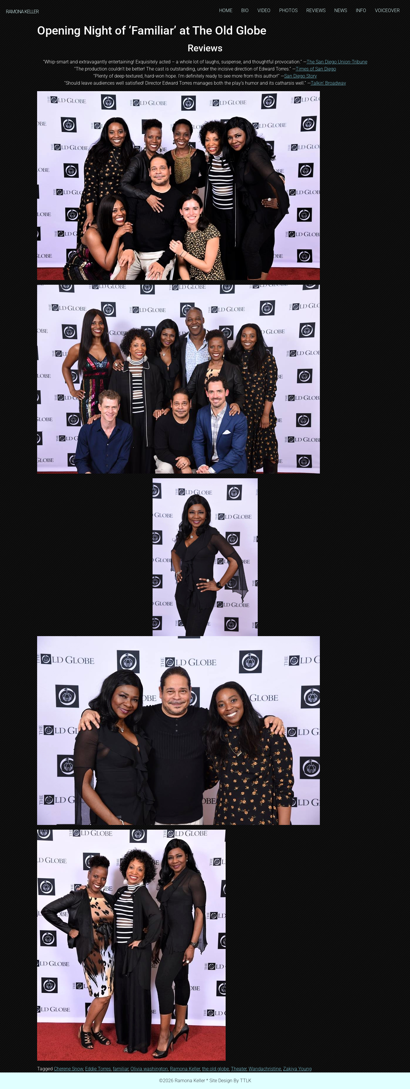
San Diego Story (300, 76)
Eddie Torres (98, 1069)
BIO (245, 10)
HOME (225, 10)
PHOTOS (288, 10)
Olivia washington (149, 1069)
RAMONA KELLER (22, 11)
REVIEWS (315, 10)
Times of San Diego (316, 69)
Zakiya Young (297, 1069)
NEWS (340, 10)
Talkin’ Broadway (328, 83)
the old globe (215, 1069)
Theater (239, 1069)
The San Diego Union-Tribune (337, 62)
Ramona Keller (185, 1069)
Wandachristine (265, 1069)
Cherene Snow (68, 1069)
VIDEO (263, 10)
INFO (361, 10)
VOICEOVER (387, 10)
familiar (120, 1069)
